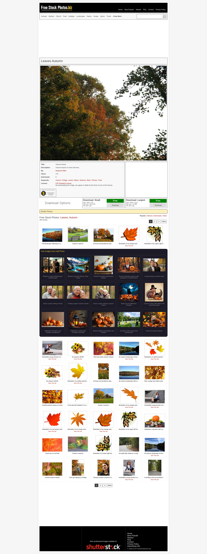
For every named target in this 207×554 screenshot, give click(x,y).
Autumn (58, 180)
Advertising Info (133, 546)
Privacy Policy (161, 10)
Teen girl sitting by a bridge (78, 477)
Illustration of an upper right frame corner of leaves (160, 243)
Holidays (72, 16)
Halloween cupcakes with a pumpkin (156, 429)
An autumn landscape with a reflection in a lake (134, 381)
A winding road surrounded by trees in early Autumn (161, 477)
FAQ (144, 10)
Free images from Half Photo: (53, 251)
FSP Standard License (63, 183)
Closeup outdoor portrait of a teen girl (105, 477)
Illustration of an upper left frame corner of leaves (134, 429)
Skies (89, 180)
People (95, 16)
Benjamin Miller (61, 171)
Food (65, 16)
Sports (102, 16)
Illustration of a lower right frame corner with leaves (109, 453)
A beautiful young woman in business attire (56, 357)
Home (120, 10)
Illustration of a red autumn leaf (52, 429)
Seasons (83, 180)
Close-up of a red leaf (52, 453)
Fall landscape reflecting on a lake (53, 243)
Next (164, 221)
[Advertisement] (103, 38)
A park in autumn (77, 243)
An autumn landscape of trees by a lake (131, 357)
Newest (138, 10)
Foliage (64, 180)
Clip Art (58, 16)
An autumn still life (78, 357)
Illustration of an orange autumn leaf (130, 243)
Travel (109, 16)
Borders (51, 16)
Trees (100, 180)
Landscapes (80, 16)
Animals (44, 16)
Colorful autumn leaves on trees (52, 405)
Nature (89, 16)
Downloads (157, 216)
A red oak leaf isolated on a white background (82, 405)
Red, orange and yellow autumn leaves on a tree (160, 381)
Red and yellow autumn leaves (103, 357)
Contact (151, 10)
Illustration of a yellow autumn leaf (79, 381)
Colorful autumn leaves (52, 477)
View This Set (129, 246)
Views (165, 216)
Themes (94, 180)
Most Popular (129, 10)
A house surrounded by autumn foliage (105, 243)
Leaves (70, 180)
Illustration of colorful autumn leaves (156, 357)
